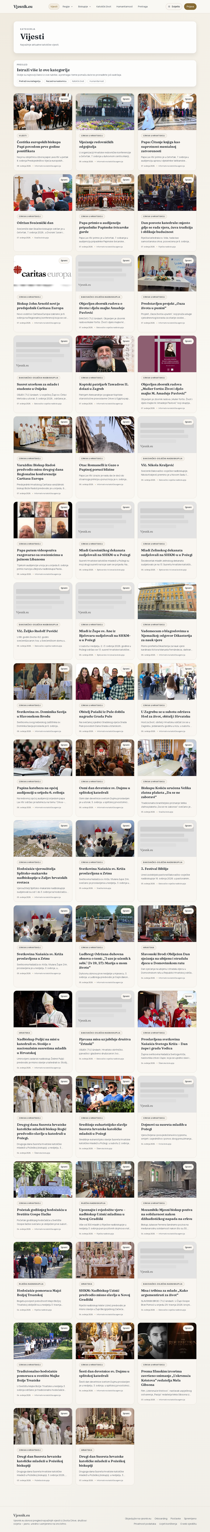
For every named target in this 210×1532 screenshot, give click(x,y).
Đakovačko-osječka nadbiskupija (100, 297)
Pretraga (143, 6)
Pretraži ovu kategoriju (30, 81)
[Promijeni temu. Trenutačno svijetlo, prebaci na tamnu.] (174, 6)
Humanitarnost (124, 6)
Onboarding (161, 1518)
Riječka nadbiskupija (93, 1203)
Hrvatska (148, 947)
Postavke (176, 1518)
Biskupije (84, 6)
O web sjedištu (188, 1523)
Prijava (190, 6)
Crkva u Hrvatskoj (92, 135)
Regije (68, 6)
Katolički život (103, 6)
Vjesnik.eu (22, 6)
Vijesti (54, 6)
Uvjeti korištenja (168, 1523)
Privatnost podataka (145, 1523)
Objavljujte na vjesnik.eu (138, 1518)
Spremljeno (190, 1518)
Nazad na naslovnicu (56, 81)
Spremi (64, 99)
